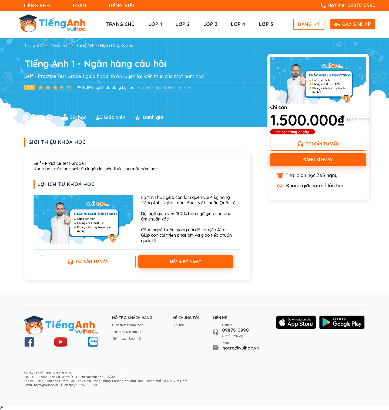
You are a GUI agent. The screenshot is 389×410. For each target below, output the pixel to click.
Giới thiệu (180, 325)
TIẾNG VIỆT (122, 5)
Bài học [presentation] (74, 117)
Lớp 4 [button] (238, 24)
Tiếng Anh (59, 45)
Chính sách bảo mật (126, 338)
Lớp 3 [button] (210, 24)
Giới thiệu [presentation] (37, 117)
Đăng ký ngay (185, 261)
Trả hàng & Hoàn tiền (127, 332)
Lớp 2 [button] (183, 24)
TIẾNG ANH (36, 5)
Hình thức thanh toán (127, 325)
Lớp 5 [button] (266, 24)
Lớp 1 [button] (155, 24)
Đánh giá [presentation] (149, 117)
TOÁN (79, 5)
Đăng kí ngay (318, 159)
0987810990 (235, 330)
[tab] (42, 117)
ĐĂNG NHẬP (352, 24)
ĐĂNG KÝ (309, 24)
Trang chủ (120, 24)
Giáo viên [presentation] (110, 117)
